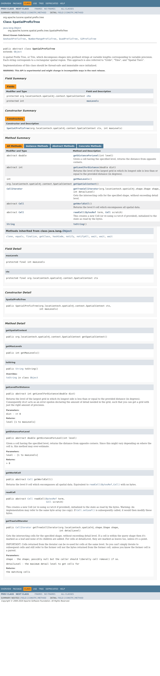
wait (94, 236)
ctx (89, 96)
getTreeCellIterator (86, 189)
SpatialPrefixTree (18, 128)
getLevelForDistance (86, 167)
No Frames (49, 9)
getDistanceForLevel (86, 155)
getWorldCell (81, 203)
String (11, 224)
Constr (32, 13)
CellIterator (15, 189)
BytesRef (90, 212)
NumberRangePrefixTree (42, 39)
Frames (38, 9)
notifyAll (83, 236)
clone (9, 236)
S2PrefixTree (88, 39)
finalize (31, 236)
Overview (6, 3)
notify (70, 236)
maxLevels (93, 101)
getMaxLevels (81, 179)
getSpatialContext (84, 184)
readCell (78, 212)
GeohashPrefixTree (14, 39)
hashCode (58, 236)
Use (35, 3)
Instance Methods (37, 146)
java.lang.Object (12, 28)
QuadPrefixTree (68, 39)
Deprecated (52, 3)
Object (18, 51)
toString (78, 224)
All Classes (67, 9)
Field (23, 13)
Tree (41, 3)
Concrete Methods (90, 146)
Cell (21, 203)
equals (19, 236)
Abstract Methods (63, 146)
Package (17, 3)
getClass (44, 236)
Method (42, 13)
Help (62, 3)
